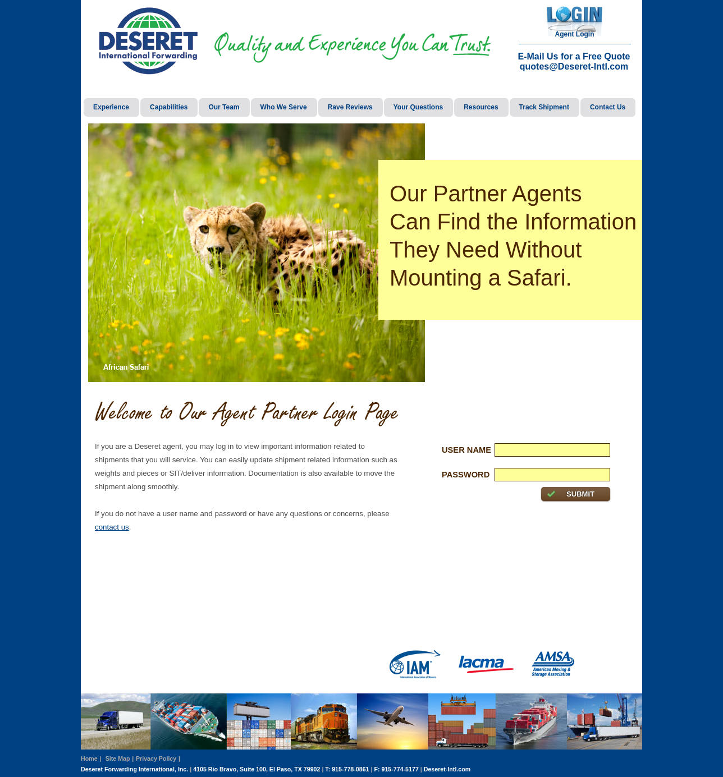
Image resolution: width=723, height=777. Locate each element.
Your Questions (418, 107)
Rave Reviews (350, 107)
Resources (481, 107)
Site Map (118, 758)
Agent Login (574, 34)
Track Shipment (544, 107)
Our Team (223, 107)
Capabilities (168, 107)
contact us (112, 527)
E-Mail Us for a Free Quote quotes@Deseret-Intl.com (574, 61)
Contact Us (607, 107)
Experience (111, 107)
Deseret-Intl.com (447, 769)
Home (89, 758)
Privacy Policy (156, 758)
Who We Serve (283, 107)
